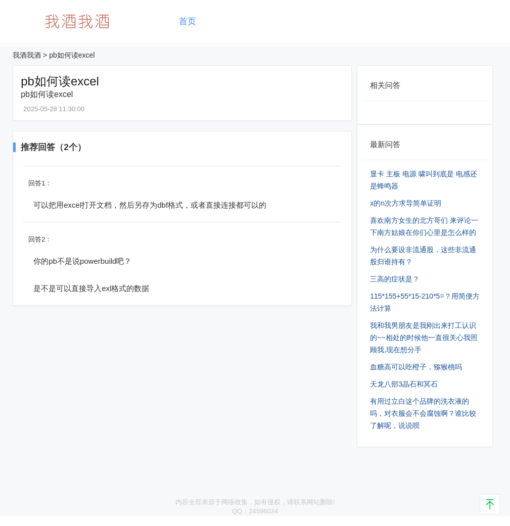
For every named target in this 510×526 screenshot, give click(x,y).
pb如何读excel (72, 55)
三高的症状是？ (395, 279)
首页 (187, 21)
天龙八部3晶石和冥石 (404, 384)
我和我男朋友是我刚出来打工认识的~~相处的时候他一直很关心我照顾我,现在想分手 (423, 337)
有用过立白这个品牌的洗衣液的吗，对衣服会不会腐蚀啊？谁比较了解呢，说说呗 (423, 413)
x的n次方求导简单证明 (405, 203)
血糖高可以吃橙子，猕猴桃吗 (416, 367)
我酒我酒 (27, 55)
